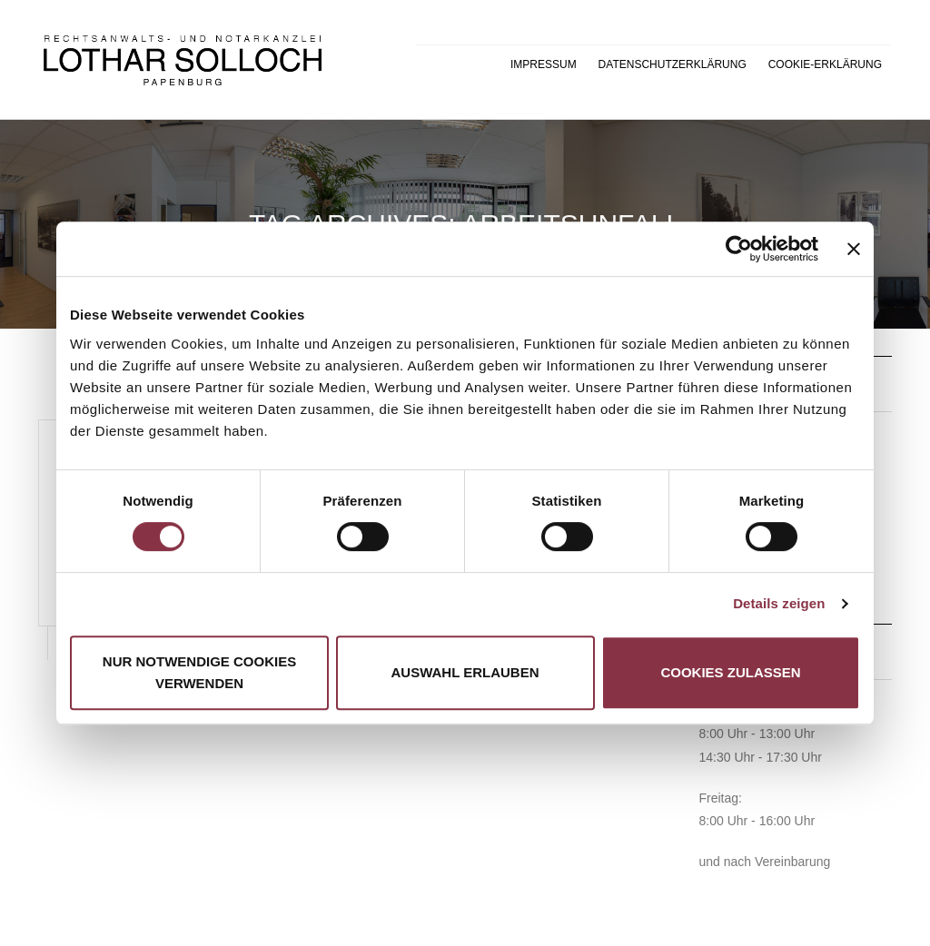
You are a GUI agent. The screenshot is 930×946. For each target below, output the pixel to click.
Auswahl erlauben (465, 672)
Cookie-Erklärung (825, 64)
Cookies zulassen (730, 672)
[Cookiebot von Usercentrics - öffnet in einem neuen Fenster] (738, 248)
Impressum (543, 64)
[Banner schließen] (853, 248)
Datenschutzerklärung (673, 64)
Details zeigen (779, 603)
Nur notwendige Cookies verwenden (199, 672)
